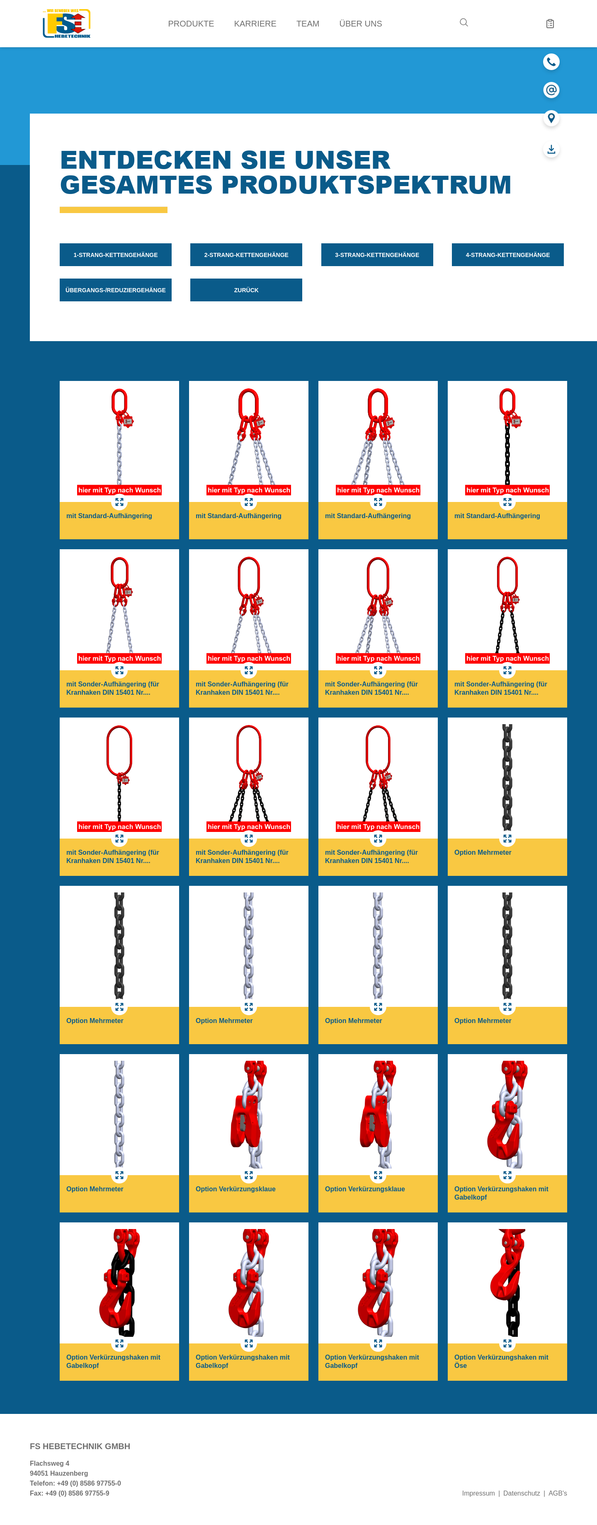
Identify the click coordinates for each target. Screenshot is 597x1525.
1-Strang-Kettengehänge (115, 255)
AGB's (557, 1493)
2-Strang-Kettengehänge (246, 255)
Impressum (478, 1493)
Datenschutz (521, 1493)
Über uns (360, 23)
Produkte (191, 23)
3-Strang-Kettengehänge (377, 255)
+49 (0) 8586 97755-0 (89, 1483)
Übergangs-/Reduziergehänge (116, 290)
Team (308, 23)
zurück (246, 290)
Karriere (255, 23)
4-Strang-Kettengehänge (508, 255)
